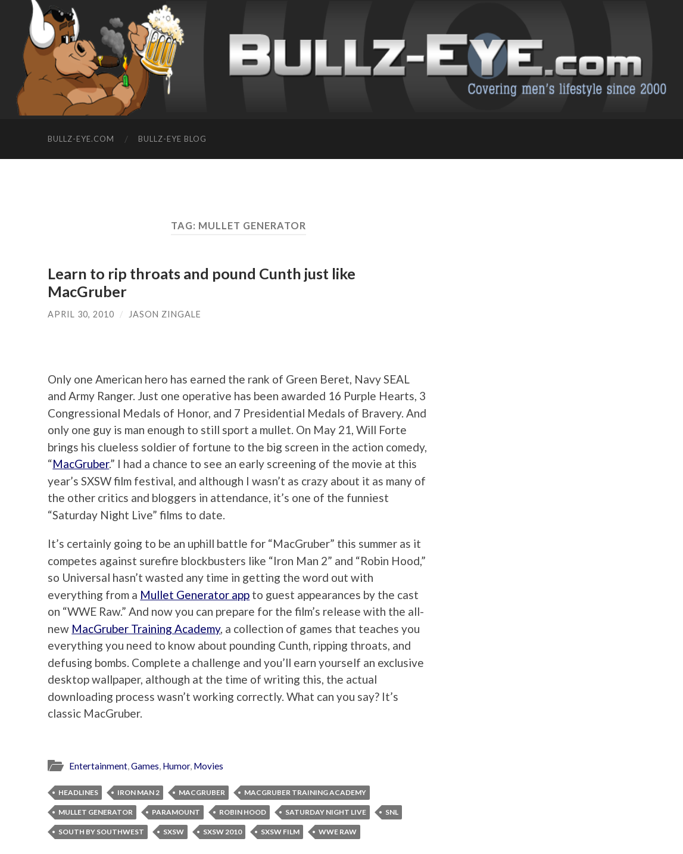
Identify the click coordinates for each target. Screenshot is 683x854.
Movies (208, 766)
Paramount (176, 812)
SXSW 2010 (222, 831)
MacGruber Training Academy (145, 628)
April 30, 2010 (81, 314)
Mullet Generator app (195, 594)
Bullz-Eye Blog (172, 139)
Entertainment (98, 766)
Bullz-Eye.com (81, 139)
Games (145, 766)
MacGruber (80, 463)
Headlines (78, 792)
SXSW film (280, 831)
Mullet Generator (95, 812)
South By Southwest (101, 831)
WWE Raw (338, 831)
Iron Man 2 (138, 792)
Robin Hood (242, 812)
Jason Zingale (165, 314)
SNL (391, 812)
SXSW (173, 831)
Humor (176, 766)
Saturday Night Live (325, 812)
